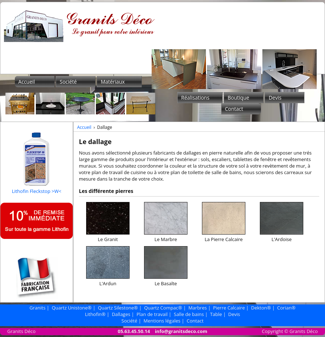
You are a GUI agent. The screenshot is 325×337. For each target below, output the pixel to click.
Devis (275, 97)
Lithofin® (95, 314)
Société (68, 81)
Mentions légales (162, 320)
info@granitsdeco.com (181, 331)
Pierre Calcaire (229, 307)
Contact (234, 108)
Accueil (26, 81)
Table (216, 314)
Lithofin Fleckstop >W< (37, 187)
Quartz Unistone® (72, 307)
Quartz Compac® (163, 307)
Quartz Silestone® (118, 307)
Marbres (197, 307)
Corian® (286, 307)
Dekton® (261, 307)
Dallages (121, 314)
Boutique (238, 97)
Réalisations (195, 97)
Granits (38, 307)
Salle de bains (189, 314)
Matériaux (112, 81)
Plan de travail (152, 314)
